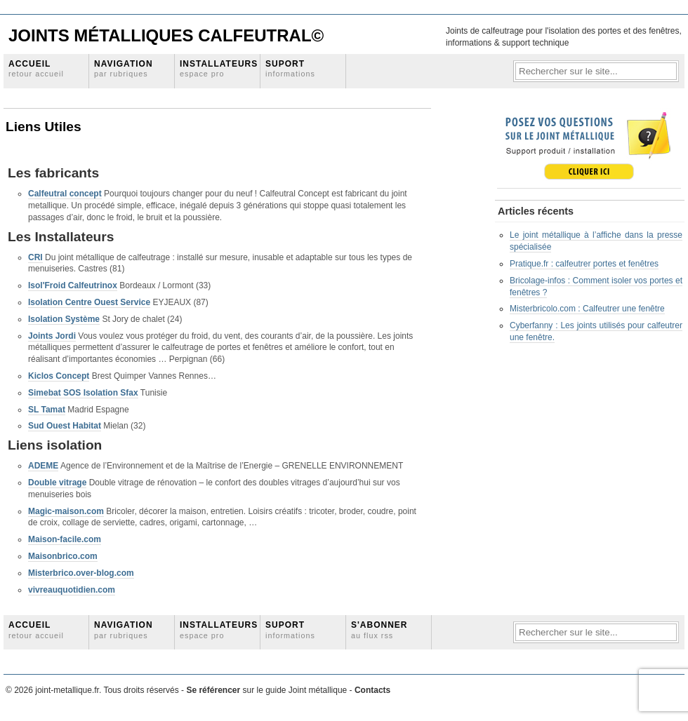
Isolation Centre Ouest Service (89, 302)
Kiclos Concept (58, 376)
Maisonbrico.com (63, 556)
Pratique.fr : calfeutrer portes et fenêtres (584, 264)
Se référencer (214, 690)
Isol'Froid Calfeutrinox (72, 285)
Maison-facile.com (64, 539)
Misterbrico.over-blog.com (81, 573)
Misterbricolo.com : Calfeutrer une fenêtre (587, 309)
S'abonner (379, 629)
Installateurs (219, 68)
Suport (290, 68)
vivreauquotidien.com (71, 590)
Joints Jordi (52, 336)
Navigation (123, 68)
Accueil (36, 68)
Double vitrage (57, 482)
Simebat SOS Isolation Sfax (83, 393)
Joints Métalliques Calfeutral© (166, 35)
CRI (35, 257)
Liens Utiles (43, 126)
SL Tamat (46, 410)
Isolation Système (64, 319)
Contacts (372, 690)
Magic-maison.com (66, 511)
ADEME (43, 466)
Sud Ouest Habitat (64, 426)
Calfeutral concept (65, 193)
